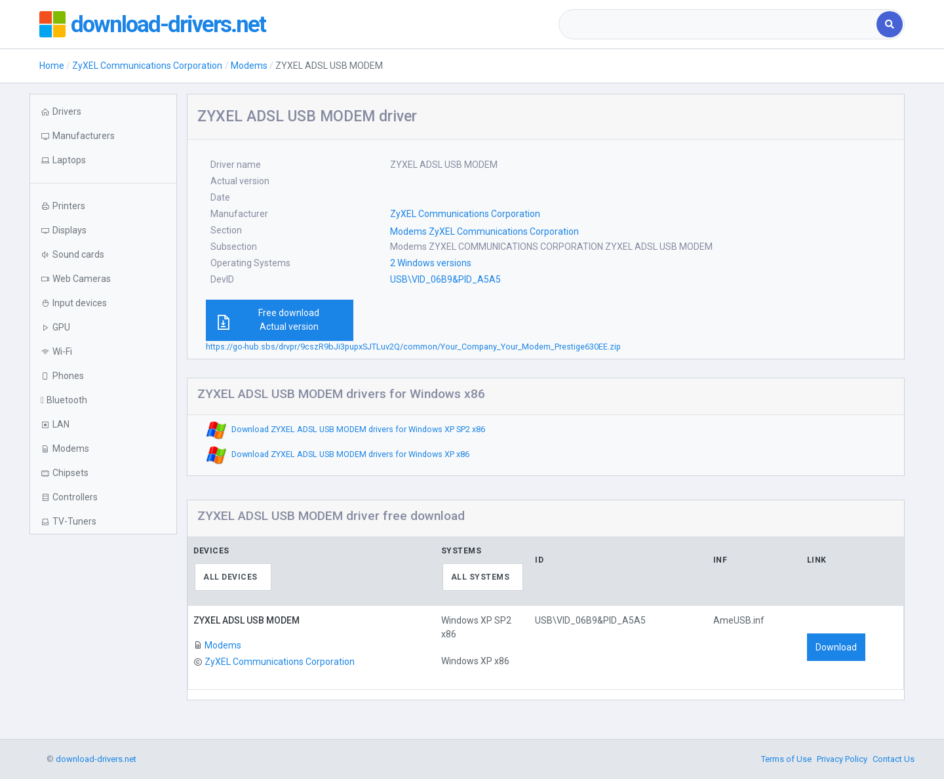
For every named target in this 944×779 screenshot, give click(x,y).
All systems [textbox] (480, 577)
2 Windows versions (430, 263)
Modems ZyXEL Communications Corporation (484, 231)
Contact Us (893, 759)
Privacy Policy (842, 759)
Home (51, 65)
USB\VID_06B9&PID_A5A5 (445, 279)
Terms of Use (786, 759)
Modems (249, 65)
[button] (103, 160)
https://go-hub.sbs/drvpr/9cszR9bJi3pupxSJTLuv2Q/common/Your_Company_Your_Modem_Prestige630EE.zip (413, 346)
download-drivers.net (169, 24)
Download (836, 647)
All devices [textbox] (230, 577)
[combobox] (718, 24)
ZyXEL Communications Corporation (147, 65)
